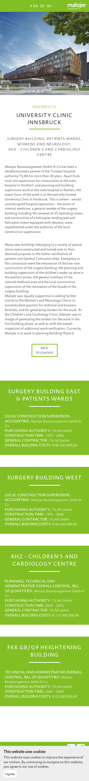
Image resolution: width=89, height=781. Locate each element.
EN (35, 6)
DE (42, 6)
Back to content (44, 350)
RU (49, 6)
